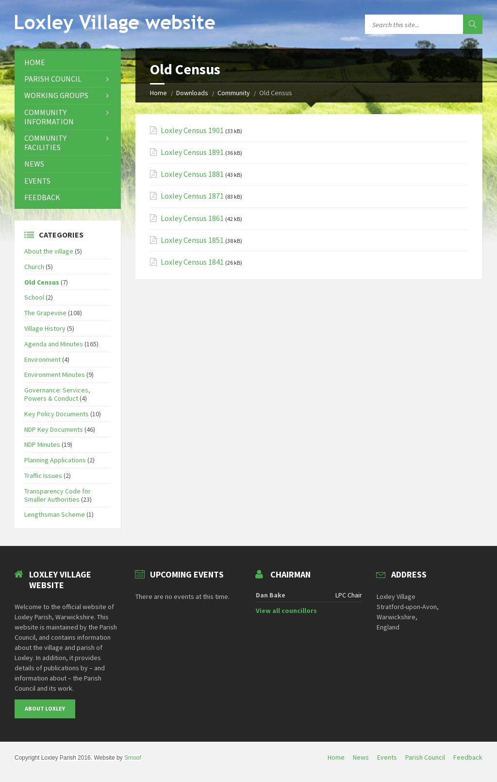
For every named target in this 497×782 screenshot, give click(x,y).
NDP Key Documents (53, 429)
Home (158, 92)
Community (233, 92)
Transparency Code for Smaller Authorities (57, 495)
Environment (42, 359)
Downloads (192, 92)
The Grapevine (45, 312)
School (34, 297)
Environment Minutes (54, 374)
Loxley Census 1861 (192, 218)
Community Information (49, 116)
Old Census (41, 282)
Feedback (42, 197)
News (34, 164)
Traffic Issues (43, 475)
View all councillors (286, 610)
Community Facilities (45, 142)
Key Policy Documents (56, 413)
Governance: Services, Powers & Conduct (57, 394)
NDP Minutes (42, 444)
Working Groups (56, 95)
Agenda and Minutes (53, 344)
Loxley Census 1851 (192, 240)
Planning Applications (55, 460)
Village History (45, 328)
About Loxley (45, 708)
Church (34, 266)
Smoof (132, 757)
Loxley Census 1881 (192, 174)
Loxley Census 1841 (192, 262)
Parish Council (53, 79)
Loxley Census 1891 (192, 152)
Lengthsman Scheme (54, 514)
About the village (48, 251)
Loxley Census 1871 (192, 196)
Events (37, 181)
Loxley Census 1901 (192, 130)
